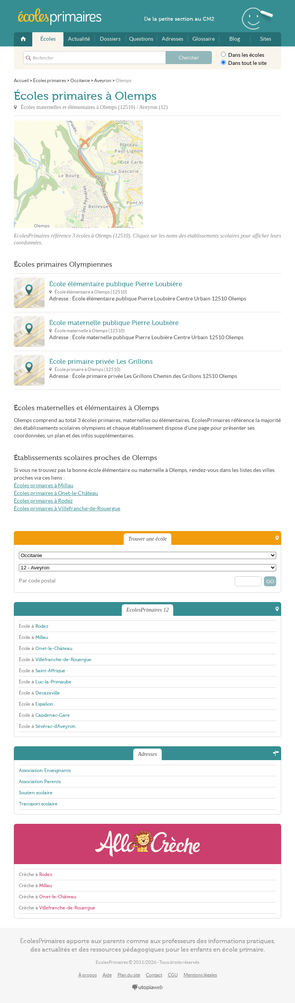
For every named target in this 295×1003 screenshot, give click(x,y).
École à (33, 626)
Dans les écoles (242, 55)
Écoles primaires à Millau (43, 485)
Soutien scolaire (36, 792)
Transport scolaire (38, 804)
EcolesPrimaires (64, 16)
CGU (173, 974)
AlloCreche (147, 844)
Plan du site (129, 974)
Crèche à (35, 874)
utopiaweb (147, 987)
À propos (87, 974)
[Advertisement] (212, 174)
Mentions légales (200, 974)
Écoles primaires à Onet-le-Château (56, 493)
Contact (154, 974)
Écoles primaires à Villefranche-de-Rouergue (67, 508)
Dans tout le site (244, 63)
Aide (107, 974)
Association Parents (40, 781)
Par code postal (37, 581)
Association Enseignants (45, 770)
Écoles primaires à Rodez (43, 501)
